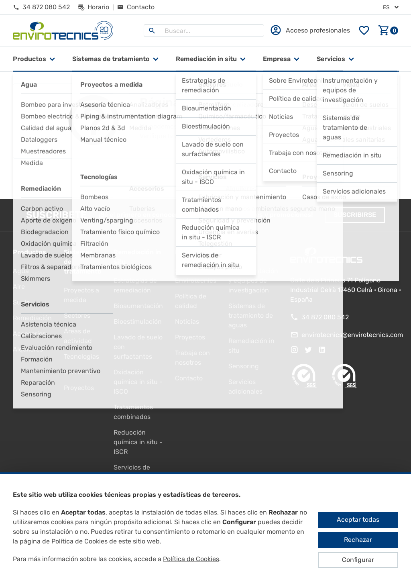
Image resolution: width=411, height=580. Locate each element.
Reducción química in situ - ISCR (138, 442)
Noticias (187, 321)
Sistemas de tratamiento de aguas (250, 315)
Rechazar (358, 539)
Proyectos (79, 388)
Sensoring (243, 366)
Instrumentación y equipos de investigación (253, 280)
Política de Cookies (191, 559)
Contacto (189, 378)
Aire (19, 286)
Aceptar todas (358, 519)
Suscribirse (355, 215)
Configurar (358, 560)
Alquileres (28, 349)
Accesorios (29, 333)
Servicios (331, 59)
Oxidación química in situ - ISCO (138, 381)
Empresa (277, 59)
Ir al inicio (205, 178)
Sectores (77, 315)
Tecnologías (81, 356)
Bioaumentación (138, 306)
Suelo (21, 302)
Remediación (32, 318)
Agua (21, 271)
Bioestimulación (138, 321)
